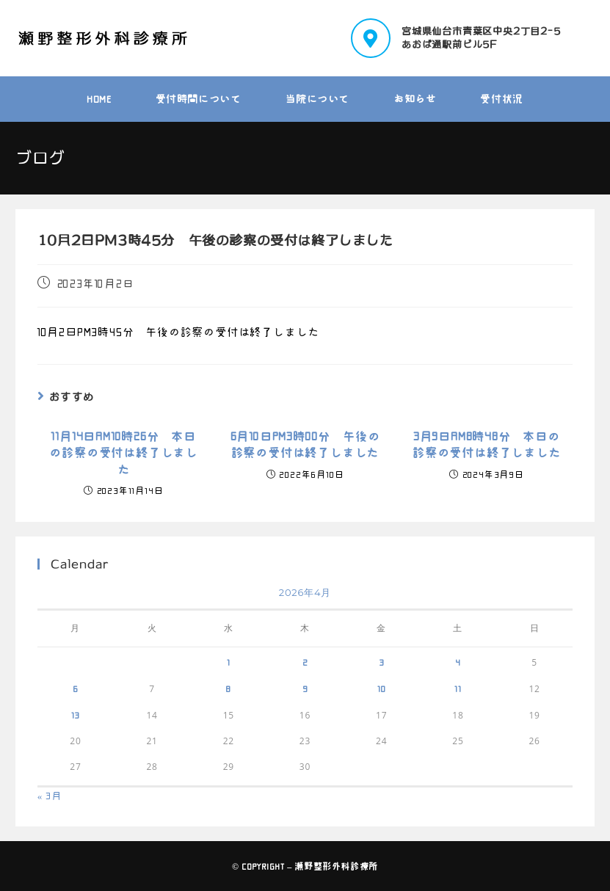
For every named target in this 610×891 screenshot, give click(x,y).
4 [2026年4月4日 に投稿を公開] (458, 662)
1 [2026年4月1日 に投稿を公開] (228, 662)
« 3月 (49, 796)
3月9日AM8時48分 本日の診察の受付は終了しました (487, 445)
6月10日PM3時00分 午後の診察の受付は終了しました (305, 445)
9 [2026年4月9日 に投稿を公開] (305, 688)
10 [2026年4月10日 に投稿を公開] (381, 688)
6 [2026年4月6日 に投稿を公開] (76, 688)
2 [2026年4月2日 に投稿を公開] (305, 662)
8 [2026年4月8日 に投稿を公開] (228, 688)
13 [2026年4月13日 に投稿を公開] (76, 714)
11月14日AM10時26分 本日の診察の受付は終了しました (123, 453)
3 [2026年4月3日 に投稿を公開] (382, 662)
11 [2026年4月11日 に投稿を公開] (458, 688)
